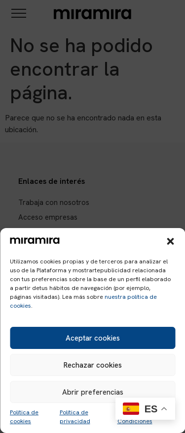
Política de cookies (24, 416)
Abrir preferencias (92, 392)
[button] (170, 241)
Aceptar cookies (93, 338)
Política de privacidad (75, 416)
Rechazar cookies (93, 365)
